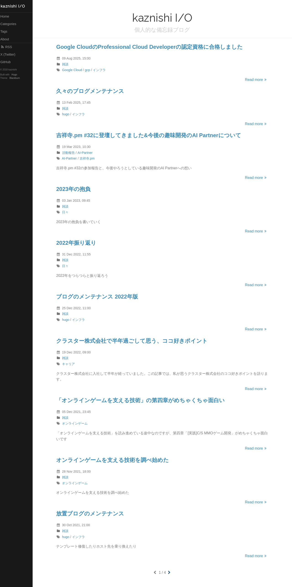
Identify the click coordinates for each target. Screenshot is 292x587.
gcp (88, 70)
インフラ (100, 70)
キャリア (69, 364)
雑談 (66, 64)
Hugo (16, 74)
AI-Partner (85, 152)
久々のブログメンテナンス (91, 91)
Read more (257, 80)
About (6, 39)
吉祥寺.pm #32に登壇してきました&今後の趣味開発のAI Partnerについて (149, 135)
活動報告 (69, 152)
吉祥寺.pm (87, 158)
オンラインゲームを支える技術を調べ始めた (113, 460)
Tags (5, 31)
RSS (8, 47)
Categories (10, 24)
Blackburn (16, 78)
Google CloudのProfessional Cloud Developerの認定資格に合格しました (150, 47)
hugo (66, 114)
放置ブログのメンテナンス (91, 513)
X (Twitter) (9, 54)
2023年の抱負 (74, 189)
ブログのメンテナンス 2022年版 (98, 297)
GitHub (7, 62)
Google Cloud (73, 70)
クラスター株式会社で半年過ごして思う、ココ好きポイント (133, 341)
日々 (66, 212)
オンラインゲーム (75, 423)
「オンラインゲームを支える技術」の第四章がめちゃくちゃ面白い (141, 400)
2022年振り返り (77, 243)
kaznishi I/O (14, 6)
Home (6, 16)
